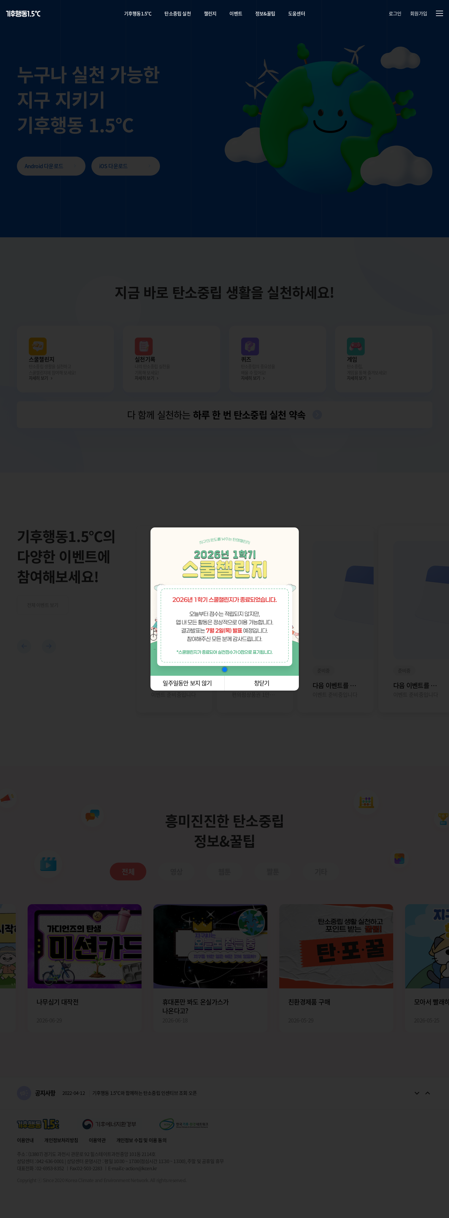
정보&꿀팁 (265, 13)
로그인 (395, 13)
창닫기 (261, 683)
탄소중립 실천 (177, 13)
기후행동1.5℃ (138, 13)
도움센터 (296, 13)
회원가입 (418, 13)
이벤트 (235, 13)
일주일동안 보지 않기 (187, 683)
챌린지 (210, 13)
